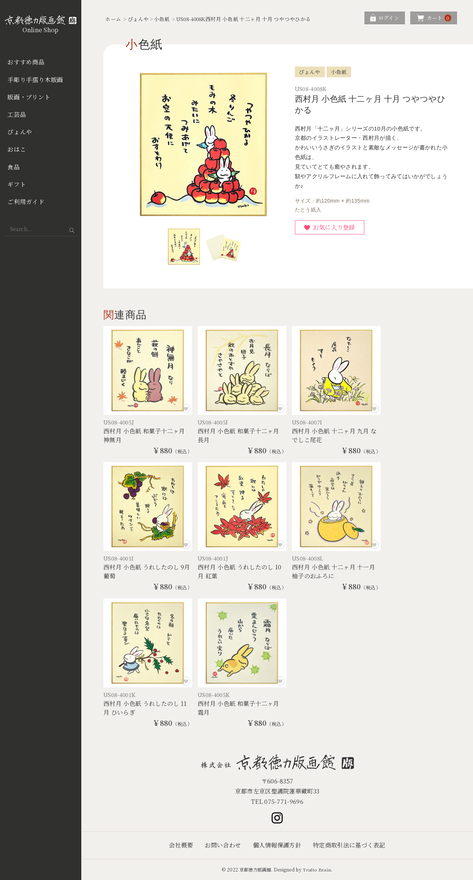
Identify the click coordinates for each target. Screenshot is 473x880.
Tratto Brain (317, 869)
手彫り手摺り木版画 (35, 79)
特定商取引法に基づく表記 (349, 845)
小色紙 (162, 19)
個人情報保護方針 (277, 845)
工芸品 (16, 114)
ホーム (113, 19)
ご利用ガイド (26, 201)
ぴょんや (19, 132)
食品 (13, 167)
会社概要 (181, 845)
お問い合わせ (223, 845)
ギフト (16, 184)
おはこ (16, 149)
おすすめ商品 (26, 62)
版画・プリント (29, 97)
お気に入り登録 (334, 227)
